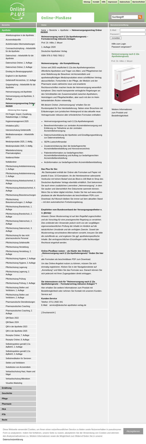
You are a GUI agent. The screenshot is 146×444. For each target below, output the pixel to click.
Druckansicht (48, 312)
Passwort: (114, 34)
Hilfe (104, 2)
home (43, 30)
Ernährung (7, 388)
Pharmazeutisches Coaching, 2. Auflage (19, 312)
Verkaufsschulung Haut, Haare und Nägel (20, 372)
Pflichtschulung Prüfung (16, 279)
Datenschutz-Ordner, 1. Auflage (19, 63)
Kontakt (96, 2)
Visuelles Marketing (14, 383)
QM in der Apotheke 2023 (16, 327)
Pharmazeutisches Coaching (18, 306)
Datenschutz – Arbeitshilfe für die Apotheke (19, 57)
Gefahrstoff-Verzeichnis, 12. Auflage (21, 80)
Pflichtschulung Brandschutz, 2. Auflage (19, 215)
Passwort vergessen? (121, 47)
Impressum (112, 2)
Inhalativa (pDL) (12, 126)
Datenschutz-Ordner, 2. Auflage (19, 67)
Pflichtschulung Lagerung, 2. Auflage (18, 273)
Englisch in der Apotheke (16, 76)
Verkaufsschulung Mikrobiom (18, 379)
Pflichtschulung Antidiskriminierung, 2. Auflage (21, 174)
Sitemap (87, 2)
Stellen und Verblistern (15, 363)
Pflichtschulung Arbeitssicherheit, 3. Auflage (21, 182)
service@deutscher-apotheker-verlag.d (67, 305)
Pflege (5, 399)
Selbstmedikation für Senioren (18, 358)
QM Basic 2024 (12, 322)
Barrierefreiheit (139, 2)
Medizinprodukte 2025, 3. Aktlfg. (19, 146)
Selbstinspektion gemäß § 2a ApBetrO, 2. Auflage (18, 345)
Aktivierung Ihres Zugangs (18, 110)
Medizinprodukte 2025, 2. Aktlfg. (19, 142)
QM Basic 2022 (12, 318)
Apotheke (6, 30)
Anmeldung (47, 270)
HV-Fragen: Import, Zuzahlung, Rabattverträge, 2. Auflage (19, 115)
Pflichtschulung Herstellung (17, 247)
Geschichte (7, 393)
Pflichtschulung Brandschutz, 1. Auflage (19, 208)
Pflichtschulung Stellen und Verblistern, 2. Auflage (17, 296)
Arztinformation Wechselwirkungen (20, 44)
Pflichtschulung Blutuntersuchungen (21, 195)
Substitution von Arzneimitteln (18, 367)
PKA (4, 409)
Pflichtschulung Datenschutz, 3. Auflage (19, 229)
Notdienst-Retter (13, 158)
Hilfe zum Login (119, 44)
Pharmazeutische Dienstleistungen (20, 302)
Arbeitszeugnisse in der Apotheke (20, 35)
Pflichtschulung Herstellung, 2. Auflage (18, 252)
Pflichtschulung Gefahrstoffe (17, 243)
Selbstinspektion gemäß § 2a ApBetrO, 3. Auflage (18, 352)
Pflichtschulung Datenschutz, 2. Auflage (19, 222)
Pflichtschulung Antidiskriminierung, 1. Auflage (21, 167)
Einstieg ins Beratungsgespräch (19, 71)
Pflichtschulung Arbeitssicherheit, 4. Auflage (21, 189)
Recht (4, 420)
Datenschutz (125, 2)
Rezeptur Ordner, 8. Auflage (17, 340)
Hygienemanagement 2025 (17, 121)
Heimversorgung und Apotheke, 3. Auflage (20, 97)
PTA (4, 414)
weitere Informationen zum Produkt (73, 288)
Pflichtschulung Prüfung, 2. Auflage (20, 283)
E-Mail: (113, 30)
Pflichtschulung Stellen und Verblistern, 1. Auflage (17, 289)
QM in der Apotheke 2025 (16, 331)
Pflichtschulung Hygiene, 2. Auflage (21, 259)
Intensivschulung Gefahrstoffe (18, 130)
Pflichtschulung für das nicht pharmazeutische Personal (17, 236)
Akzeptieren (133, 431)
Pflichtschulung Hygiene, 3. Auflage (21, 263)
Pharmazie (6, 404)
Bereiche (53, 30)
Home (43, 25)
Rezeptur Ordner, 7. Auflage (17, 335)
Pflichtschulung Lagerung (16, 267)
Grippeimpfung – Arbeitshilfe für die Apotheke (20, 86)
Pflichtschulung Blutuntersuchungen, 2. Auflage (19, 200)
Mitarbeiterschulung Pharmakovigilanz (14, 151)
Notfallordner (11, 162)
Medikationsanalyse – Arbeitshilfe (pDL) (20, 135)
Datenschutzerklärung (13, 439)
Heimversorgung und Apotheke (19, 92)
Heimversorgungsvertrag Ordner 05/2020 (20, 104)
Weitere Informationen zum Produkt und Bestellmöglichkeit (122, 112)
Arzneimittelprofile (13, 40)
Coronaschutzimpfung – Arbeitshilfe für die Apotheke (21, 49)
